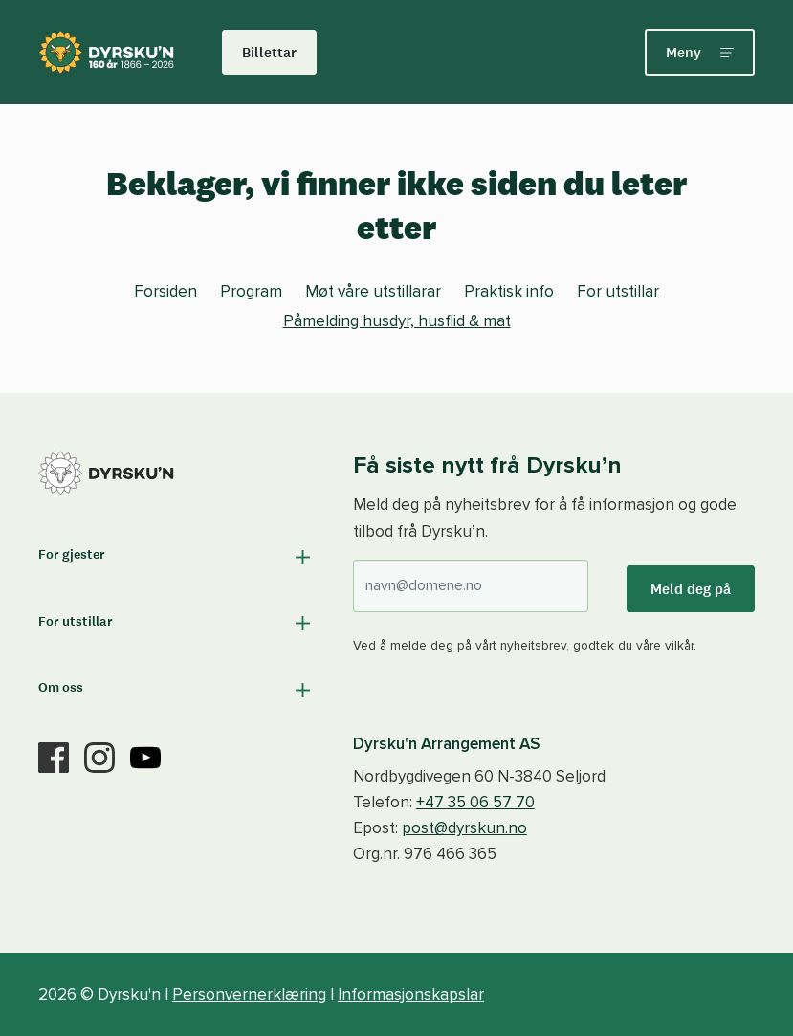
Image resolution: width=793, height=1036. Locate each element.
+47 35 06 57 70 (475, 802)
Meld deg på (690, 589)
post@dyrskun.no (464, 828)
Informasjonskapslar (411, 994)
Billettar (269, 52)
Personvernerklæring (249, 994)
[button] (176, 557)
